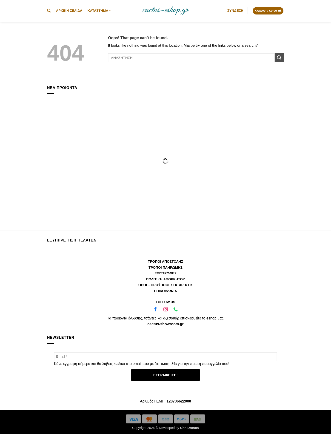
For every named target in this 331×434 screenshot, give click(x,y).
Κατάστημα (99, 11)
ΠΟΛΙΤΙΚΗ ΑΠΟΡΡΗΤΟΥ (165, 279)
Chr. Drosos (189, 428)
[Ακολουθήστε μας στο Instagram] (165, 309)
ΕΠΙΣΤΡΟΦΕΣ (165, 273)
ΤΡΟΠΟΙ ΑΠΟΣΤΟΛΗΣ (165, 261)
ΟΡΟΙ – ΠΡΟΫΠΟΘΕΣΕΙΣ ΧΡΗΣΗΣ (165, 285)
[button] (49, 10)
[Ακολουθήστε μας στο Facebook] (155, 309)
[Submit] (279, 57)
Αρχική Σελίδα (69, 10)
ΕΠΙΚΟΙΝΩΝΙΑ (165, 291)
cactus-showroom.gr (165, 324)
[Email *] (165, 356)
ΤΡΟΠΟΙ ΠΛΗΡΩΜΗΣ (165, 267)
